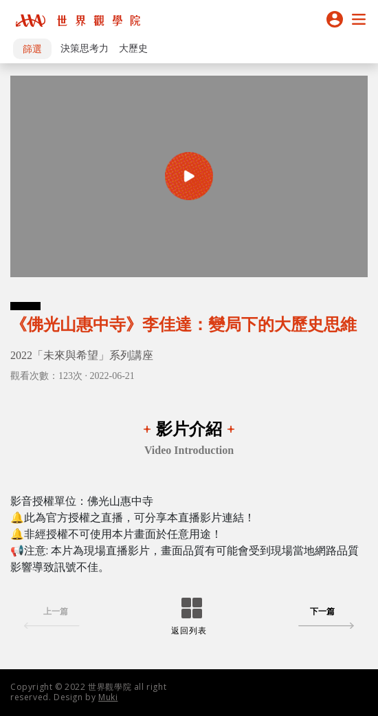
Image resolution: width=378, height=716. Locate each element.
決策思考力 (84, 48)
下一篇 (326, 618)
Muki (108, 697)
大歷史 (133, 48)
